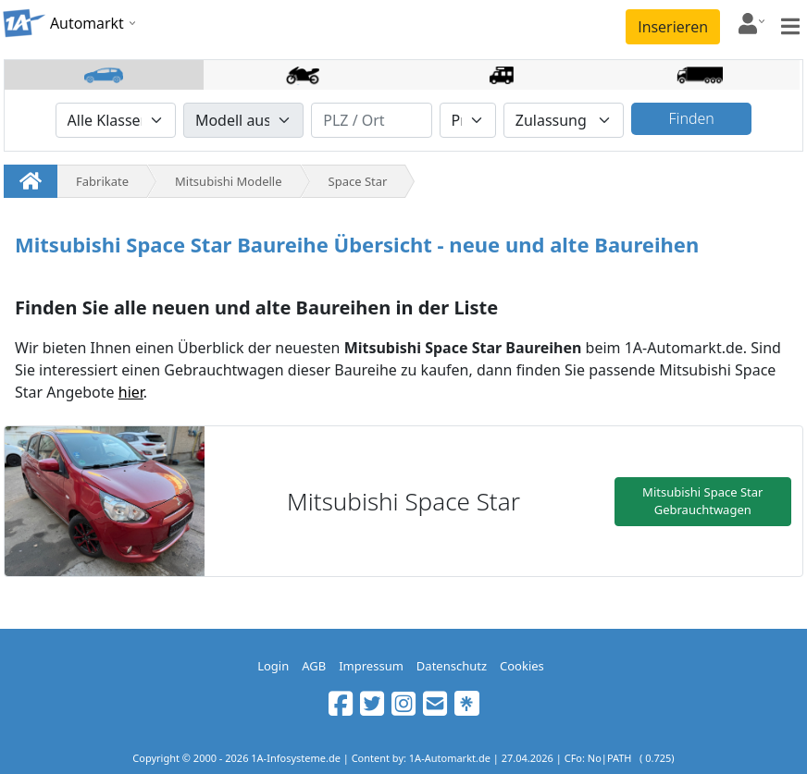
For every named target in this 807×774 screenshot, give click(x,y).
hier (130, 392)
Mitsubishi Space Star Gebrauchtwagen (702, 501)
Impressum (371, 665)
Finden (691, 118)
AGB (314, 665)
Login (273, 665)
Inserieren (673, 27)
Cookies (522, 665)
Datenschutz (451, 665)
